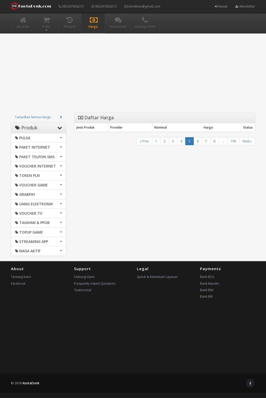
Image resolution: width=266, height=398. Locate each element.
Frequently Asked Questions (94, 283)
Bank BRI (206, 296)
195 (233, 141)
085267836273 (71, 6)
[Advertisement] (133, 76)
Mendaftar (245, 6)
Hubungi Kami (84, 277)
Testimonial (82, 290)
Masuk (221, 6)
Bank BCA (207, 277)
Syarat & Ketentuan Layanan (157, 277)
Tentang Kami (21, 277)
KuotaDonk (31, 383)
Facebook (18, 283)
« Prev (144, 141)
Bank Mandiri (209, 283)
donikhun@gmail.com (142, 6)
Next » (247, 141)
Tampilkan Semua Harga (33, 117)
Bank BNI (206, 290)
